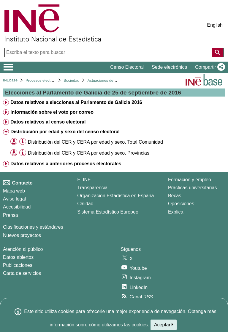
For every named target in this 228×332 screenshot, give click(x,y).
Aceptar (163, 324)
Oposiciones (181, 203)
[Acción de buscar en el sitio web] (218, 52)
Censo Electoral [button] (127, 67)
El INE (84, 179)
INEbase (10, 80)
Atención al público (23, 249)
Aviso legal (14, 198)
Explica (175, 211)
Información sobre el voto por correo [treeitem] (52, 112)
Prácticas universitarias (192, 187)
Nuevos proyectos (22, 235)
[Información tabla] (22, 141)
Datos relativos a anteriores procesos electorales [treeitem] (65, 163)
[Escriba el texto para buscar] (108, 52)
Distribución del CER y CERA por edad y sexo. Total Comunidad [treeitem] (95, 142)
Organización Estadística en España (115, 195)
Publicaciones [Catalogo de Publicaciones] (17, 265)
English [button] (215, 25)
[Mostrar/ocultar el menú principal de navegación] (8, 67)
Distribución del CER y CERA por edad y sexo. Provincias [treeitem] (88, 152)
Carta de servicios (22, 273)
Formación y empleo (189, 179)
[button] (209, 67)
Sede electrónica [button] (169, 67)
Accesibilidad (17, 206)
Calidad (85, 203)
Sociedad (71, 80)
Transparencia (92, 187)
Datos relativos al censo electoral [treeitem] (48, 121)
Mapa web (14, 190)
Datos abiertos (18, 257)
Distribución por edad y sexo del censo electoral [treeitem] (65, 131)
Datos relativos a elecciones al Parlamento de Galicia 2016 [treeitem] (76, 102)
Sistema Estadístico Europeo (107, 211)
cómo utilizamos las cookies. (119, 324)
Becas (174, 195)
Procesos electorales (43, 80)
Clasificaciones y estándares (33, 227)
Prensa (10, 215)
